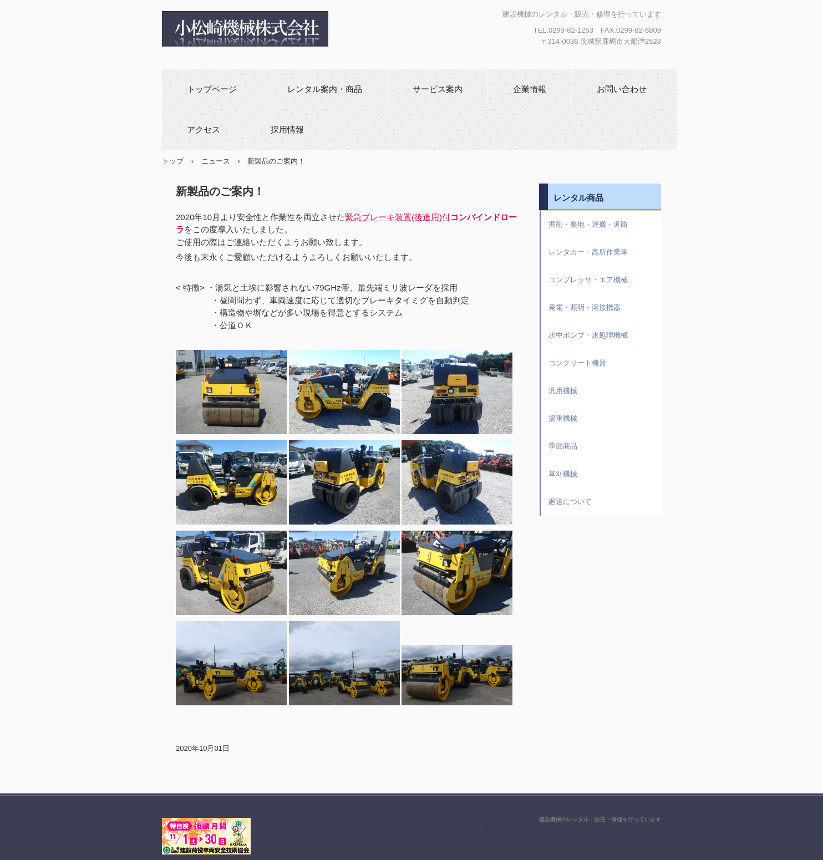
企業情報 (529, 89)
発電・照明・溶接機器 (584, 307)
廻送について (570, 501)
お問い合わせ (622, 89)
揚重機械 (562, 418)
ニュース (215, 161)
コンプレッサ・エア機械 (588, 280)
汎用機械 (562, 390)
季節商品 (562, 446)
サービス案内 (438, 89)
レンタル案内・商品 (324, 89)
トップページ (212, 89)
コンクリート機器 (577, 363)
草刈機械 (562, 474)
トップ (173, 161)
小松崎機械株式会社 (285, 29)
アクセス (203, 129)
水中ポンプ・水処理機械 (588, 335)
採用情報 (287, 129)
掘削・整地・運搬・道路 (588, 224)
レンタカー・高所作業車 (588, 252)
